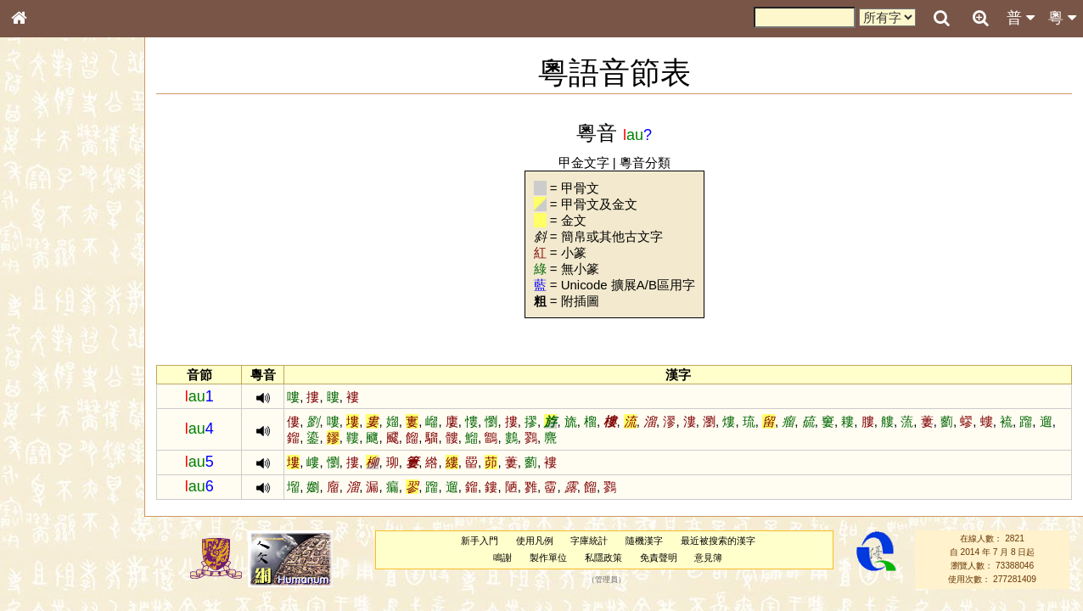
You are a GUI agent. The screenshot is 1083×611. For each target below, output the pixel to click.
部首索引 (41, 227)
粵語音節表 (46, 338)
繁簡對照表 (46, 581)
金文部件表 (46, 277)
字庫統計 (590, 540)
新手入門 (479, 540)
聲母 (34, 455)
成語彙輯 (41, 565)
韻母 (58, 455)
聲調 (80, 455)
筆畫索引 (41, 243)
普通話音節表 (51, 471)
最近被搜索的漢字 (719, 540)
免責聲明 (658, 557)
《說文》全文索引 (62, 533)
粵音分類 (645, 162)
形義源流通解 (51, 293)
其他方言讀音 (51, 487)
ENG (74, 187)
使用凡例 (534, 540)
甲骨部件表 (46, 260)
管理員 (607, 579)
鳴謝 (503, 557)
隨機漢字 (645, 540)
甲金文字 (583, 162)
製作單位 (549, 557)
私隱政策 (604, 557)
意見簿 (709, 557)
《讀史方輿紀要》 (62, 549)
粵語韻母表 (46, 371)
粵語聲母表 (46, 354)
